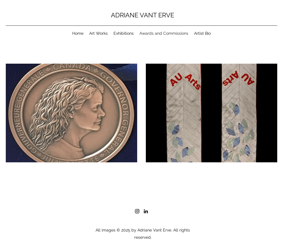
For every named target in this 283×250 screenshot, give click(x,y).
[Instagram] (137, 211)
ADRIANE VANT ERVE (142, 15)
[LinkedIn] (146, 211)
